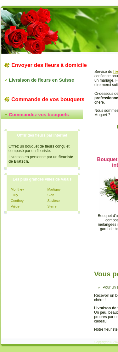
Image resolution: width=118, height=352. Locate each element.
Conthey (17, 201)
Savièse (53, 201)
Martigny (53, 189)
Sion (50, 195)
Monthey (17, 189)
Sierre (51, 206)
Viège (15, 206)
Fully (14, 195)
